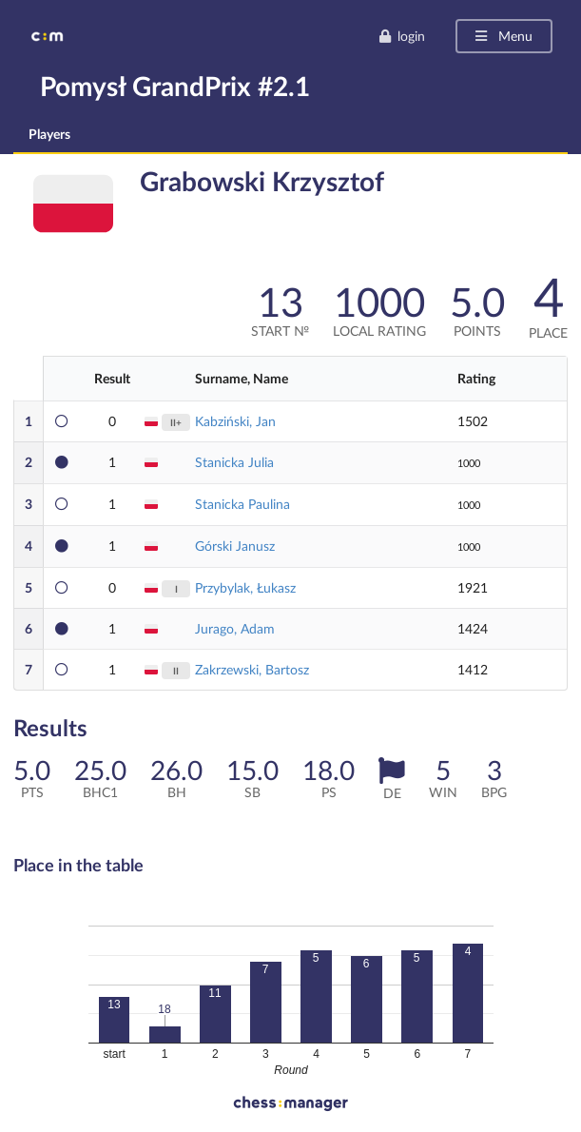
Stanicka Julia (234, 462)
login (402, 36)
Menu (503, 36)
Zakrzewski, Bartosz (252, 669)
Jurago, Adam (235, 628)
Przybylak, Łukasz (245, 587)
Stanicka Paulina (242, 504)
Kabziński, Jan (235, 421)
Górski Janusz (235, 545)
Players (49, 134)
